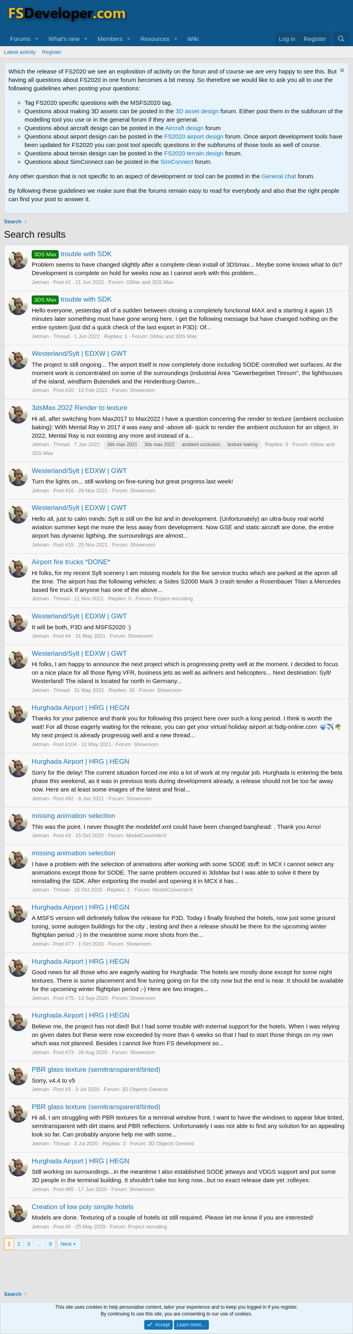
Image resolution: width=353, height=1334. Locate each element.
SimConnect (177, 161)
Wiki (193, 38)
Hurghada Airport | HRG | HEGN (80, 708)
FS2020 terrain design (194, 153)
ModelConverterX (146, 835)
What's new (64, 38)
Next (66, 1244)
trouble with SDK (72, 254)
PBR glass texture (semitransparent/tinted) (96, 1069)
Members (110, 38)
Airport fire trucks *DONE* (71, 562)
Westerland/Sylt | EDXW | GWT (79, 353)
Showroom (142, 390)
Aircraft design (184, 127)
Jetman (40, 282)
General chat (278, 176)
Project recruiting (173, 599)
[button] (37, 38)
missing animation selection (73, 816)
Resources (155, 38)
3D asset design (197, 111)
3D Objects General (144, 1089)
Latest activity (20, 52)
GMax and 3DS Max (150, 282)
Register (51, 52)
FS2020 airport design (194, 136)
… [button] (39, 1244)
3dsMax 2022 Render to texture (79, 408)
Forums (20, 38)
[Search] (341, 38)
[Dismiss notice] (341, 71)
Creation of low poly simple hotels (82, 1207)
